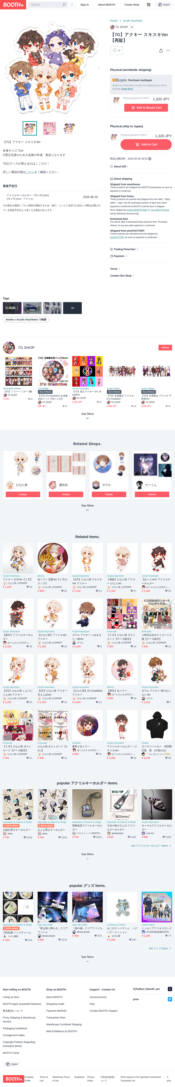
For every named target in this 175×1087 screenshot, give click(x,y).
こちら (30, 172)
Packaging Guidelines (15, 1028)
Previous (6, 68)
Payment (119, 256)
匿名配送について (13, 1010)
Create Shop (131, 4)
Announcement (98, 997)
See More (87, 508)
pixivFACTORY (117, 237)
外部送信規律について (108, 1079)
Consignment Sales (14, 1035)
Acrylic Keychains (133, 20)
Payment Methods (56, 1010)
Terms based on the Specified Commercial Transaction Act (140, 1079)
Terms (113, 268)
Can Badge (43, 389)
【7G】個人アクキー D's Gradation (86, 393)
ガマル (106, 484)
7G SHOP (26, 347)
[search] (64, 4)
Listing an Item (11, 997)
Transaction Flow (55, 1017)
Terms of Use (44, 1079)
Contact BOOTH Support (103, 1010)
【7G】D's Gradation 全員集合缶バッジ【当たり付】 (53, 397)
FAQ (92, 1003)
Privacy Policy (90, 1079)
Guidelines (79, 1077)
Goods (113, 20)
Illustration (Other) (12, 389)
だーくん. (151, 484)
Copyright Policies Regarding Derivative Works (19, 1044)
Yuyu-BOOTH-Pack (159, 210)
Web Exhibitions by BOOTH (61, 1031)
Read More (127, 88)
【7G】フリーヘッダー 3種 (17, 391)
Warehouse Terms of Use (61, 1079)
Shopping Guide (55, 1003)
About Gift (120, 166)
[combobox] (48, 5)
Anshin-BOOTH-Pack (137, 210)
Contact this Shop (121, 275)
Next (98, 68)
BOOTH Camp (11, 1052)
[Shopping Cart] (148, 4)
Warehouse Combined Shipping (64, 1024)
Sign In (85, 4)
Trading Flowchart (124, 249)
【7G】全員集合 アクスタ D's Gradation (120, 397)
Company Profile (29, 1079)
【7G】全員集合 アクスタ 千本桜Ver (156, 397)
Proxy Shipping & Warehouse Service (19, 1019)
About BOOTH (106, 4)
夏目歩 (63, 484)
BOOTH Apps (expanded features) (22, 1003)
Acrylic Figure (113, 389)
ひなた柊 (22, 484)
